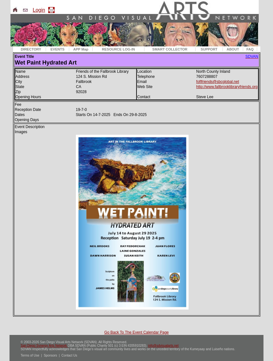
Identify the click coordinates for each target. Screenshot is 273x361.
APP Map (80, 49)
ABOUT (233, 49)
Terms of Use (30, 355)
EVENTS (57, 49)
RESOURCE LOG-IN (118, 49)
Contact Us (69, 355)
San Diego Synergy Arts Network (44, 345)
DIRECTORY (31, 49)
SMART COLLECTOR (169, 49)
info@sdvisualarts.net (163, 345)
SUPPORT (209, 49)
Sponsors (50, 355)
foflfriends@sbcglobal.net (217, 81)
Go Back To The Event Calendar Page (136, 332)
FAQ (250, 49)
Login (39, 10)
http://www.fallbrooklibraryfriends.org (226, 87)
